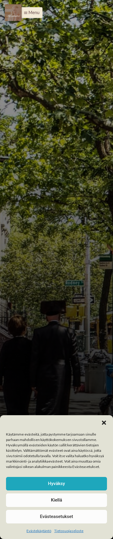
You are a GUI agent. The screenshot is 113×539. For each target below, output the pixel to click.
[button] (104, 423)
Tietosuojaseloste (68, 531)
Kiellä (56, 500)
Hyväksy (56, 483)
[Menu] (13, 12)
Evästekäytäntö (39, 531)
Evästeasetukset (56, 516)
